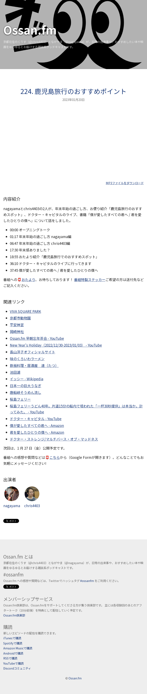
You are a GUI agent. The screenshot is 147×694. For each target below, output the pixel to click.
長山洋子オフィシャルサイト (32, 351)
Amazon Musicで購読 (17, 648)
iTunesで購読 (12, 638)
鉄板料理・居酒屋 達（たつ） (34, 365)
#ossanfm (87, 580)
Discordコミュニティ (17, 668)
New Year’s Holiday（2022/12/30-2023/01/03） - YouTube (56, 345)
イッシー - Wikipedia (26, 378)
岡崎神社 (17, 331)
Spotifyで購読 (12, 643)
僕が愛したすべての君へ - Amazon (37, 425)
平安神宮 (17, 324)
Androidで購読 (13, 653)
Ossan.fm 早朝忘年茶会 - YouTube (37, 338)
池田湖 (15, 372)
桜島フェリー (20, 399)
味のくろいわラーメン (27, 358)
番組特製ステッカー (89, 279)
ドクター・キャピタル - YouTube (36, 418)
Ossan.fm (30, 29)
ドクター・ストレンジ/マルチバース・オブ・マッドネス (54, 439)
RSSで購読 (10, 658)
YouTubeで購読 (13, 663)
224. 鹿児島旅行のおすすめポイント (73, 91)
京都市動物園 (20, 317)
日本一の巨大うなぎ (25, 385)
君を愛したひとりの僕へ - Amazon (37, 432)
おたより (28, 279)
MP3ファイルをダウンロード (125, 183)
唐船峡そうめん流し (25, 392)
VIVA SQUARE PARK (25, 311)
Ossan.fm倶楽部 (14, 615)
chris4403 (32, 497)
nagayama (11, 497)
